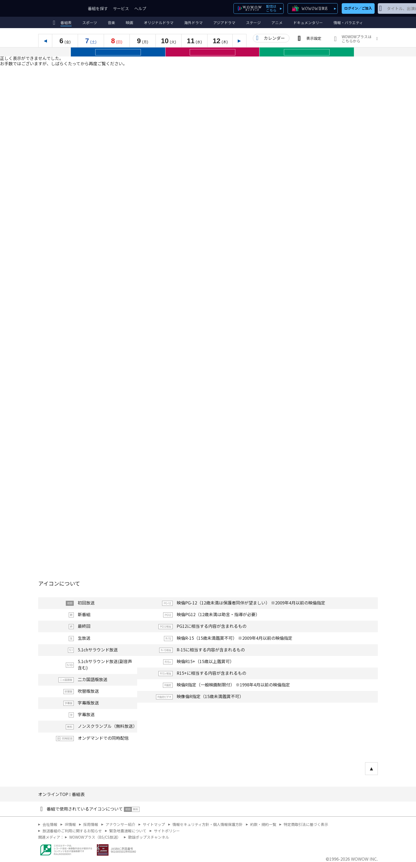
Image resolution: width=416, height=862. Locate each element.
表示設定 (313, 38)
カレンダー (274, 38)
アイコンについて (59, 583)
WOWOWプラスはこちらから (356, 38)
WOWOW (57, 8)
